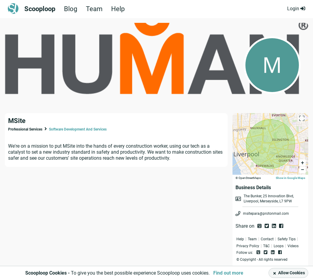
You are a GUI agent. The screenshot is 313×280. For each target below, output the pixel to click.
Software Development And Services (78, 129)
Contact (267, 239)
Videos (293, 246)
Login (296, 8)
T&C (266, 246)
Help (118, 9)
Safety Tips (287, 239)
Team (94, 9)
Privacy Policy (247, 246)
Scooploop (39, 9)
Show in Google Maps (290, 178)
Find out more (228, 273)
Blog (70, 9)
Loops (279, 246)
